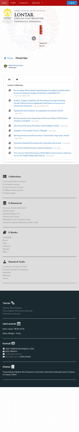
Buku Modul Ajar (16, 65)
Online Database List (11, 214)
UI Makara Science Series (13, 190)
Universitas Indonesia (12, 313)
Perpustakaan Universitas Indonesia (17, 311)
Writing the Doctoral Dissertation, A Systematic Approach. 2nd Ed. (41, 135)
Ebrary (5, 240)
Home (4, 3)
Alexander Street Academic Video (17, 219)
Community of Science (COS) (14, 267)
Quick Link (37, 3)
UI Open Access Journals (13, 187)
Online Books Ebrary (11, 216)
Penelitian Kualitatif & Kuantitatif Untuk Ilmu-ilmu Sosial (37, 143)
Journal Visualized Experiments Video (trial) (20, 222)
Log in (72, 3)
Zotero (5, 278)
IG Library (7, 246)
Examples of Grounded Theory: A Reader (30, 131)
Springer (6, 249)
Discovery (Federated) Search (15, 208)
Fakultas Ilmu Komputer (12, 308)
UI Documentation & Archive (14, 181)
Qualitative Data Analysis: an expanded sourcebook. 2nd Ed (38, 111)
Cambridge (7, 237)
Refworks (7, 275)
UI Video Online (9, 193)
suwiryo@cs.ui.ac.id (13, 354)
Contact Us (23, 3)
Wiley (5, 252)
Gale (4, 243)
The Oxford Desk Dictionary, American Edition (33, 148)
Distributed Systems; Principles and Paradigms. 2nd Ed (36, 126)
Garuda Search (9, 211)
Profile (13, 3)
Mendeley (7, 272)
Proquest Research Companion (15, 269)
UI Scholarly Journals (11, 184)
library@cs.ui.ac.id (13, 356)
